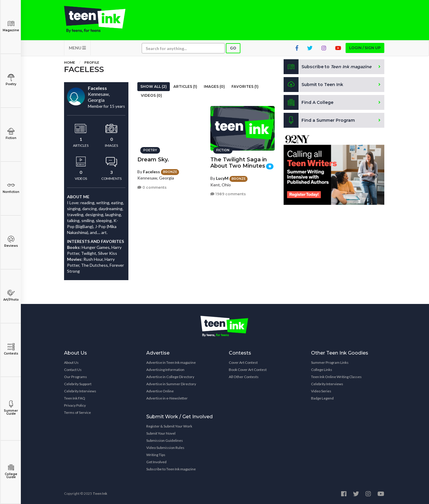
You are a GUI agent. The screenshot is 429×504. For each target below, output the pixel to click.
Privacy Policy (75, 405)
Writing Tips (155, 454)
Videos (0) (151, 95)
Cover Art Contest (243, 362)
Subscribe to (328, 66)
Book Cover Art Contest (248, 369)
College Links (321, 369)
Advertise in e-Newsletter (167, 398)
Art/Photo (10, 295)
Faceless (151, 171)
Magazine (10, 26)
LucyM (222, 178)
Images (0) (214, 86)
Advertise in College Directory (170, 377)
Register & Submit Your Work (169, 426)
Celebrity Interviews (80, 391)
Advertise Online (160, 391)
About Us (71, 362)
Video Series (321, 391)
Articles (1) (185, 86)
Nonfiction (10, 188)
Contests (10, 349)
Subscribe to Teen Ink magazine (171, 469)
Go (233, 48)
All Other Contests (244, 377)
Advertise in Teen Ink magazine (171, 362)
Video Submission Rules (165, 447)
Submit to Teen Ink (313, 84)
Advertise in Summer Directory (171, 384)
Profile (91, 62)
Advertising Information (165, 369)
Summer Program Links (330, 362)
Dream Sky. (153, 159)
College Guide (10, 471)
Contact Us (73, 369)
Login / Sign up (365, 48)
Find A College (308, 102)
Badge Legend (322, 398)
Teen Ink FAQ (74, 398)
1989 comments (228, 194)
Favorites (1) (245, 86)
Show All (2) (153, 86)
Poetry (10, 80)
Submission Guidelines (164, 440)
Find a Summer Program (319, 120)
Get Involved (156, 462)
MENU (77, 47)
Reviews (10, 241)
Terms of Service (77, 412)
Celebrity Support (77, 384)
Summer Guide (10, 408)
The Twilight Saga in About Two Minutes (238, 162)
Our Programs (75, 377)
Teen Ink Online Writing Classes (336, 377)
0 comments (152, 187)
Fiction (10, 134)
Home (69, 62)
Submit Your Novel (160, 433)
